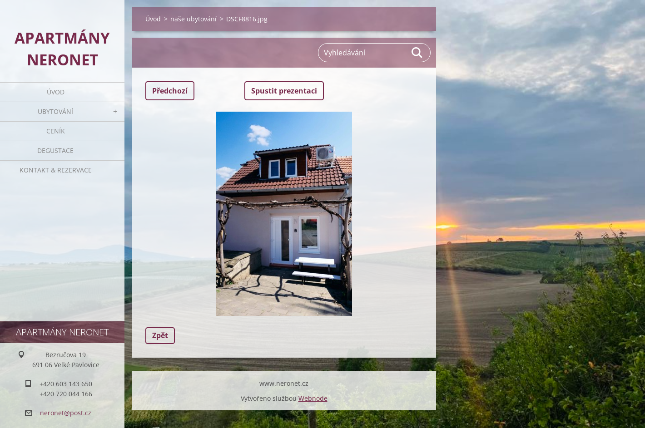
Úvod (55, 92)
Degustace (55, 150)
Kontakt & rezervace (56, 170)
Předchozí (170, 91)
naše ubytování (193, 19)
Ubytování (55, 111)
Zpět (160, 335)
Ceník (55, 131)
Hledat (417, 52)
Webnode (312, 398)
